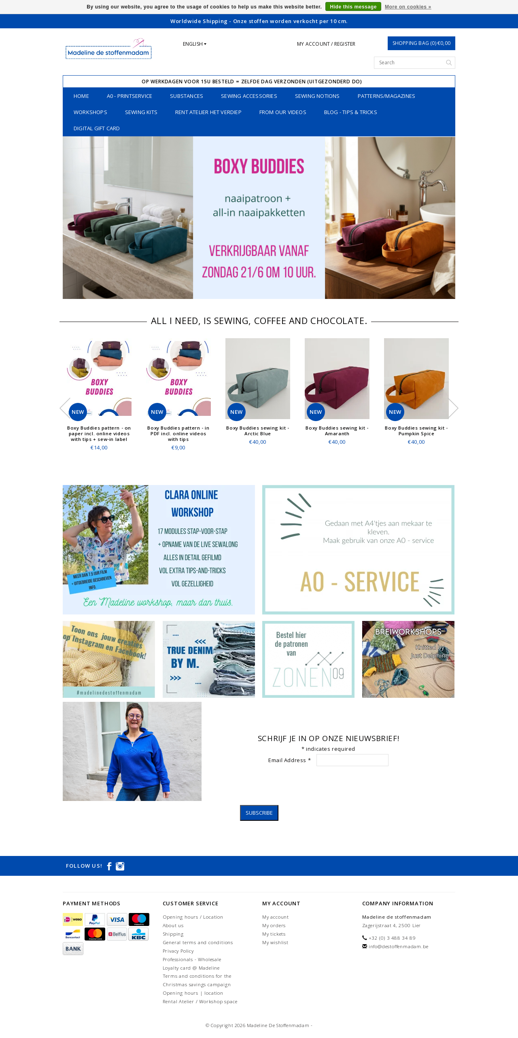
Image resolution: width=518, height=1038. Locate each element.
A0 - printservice (129, 96)
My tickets (274, 934)
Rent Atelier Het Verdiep (208, 112)
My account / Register (326, 43)
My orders (274, 925)
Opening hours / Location (193, 917)
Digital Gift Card (97, 128)
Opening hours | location (193, 993)
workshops (90, 112)
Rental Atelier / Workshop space (200, 1001)
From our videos (282, 112)
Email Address (289, 760)
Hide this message (353, 7)
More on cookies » (408, 7)
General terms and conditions (198, 942)
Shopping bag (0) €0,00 (421, 43)
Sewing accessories (249, 96)
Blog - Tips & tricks (350, 112)
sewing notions (317, 96)
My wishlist (275, 942)
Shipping (173, 934)
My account (275, 917)
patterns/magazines (387, 96)
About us (173, 925)
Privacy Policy (178, 951)
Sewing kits (141, 112)
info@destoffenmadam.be (399, 946)
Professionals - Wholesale (192, 959)
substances (186, 96)
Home (81, 96)
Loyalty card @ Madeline (191, 968)
